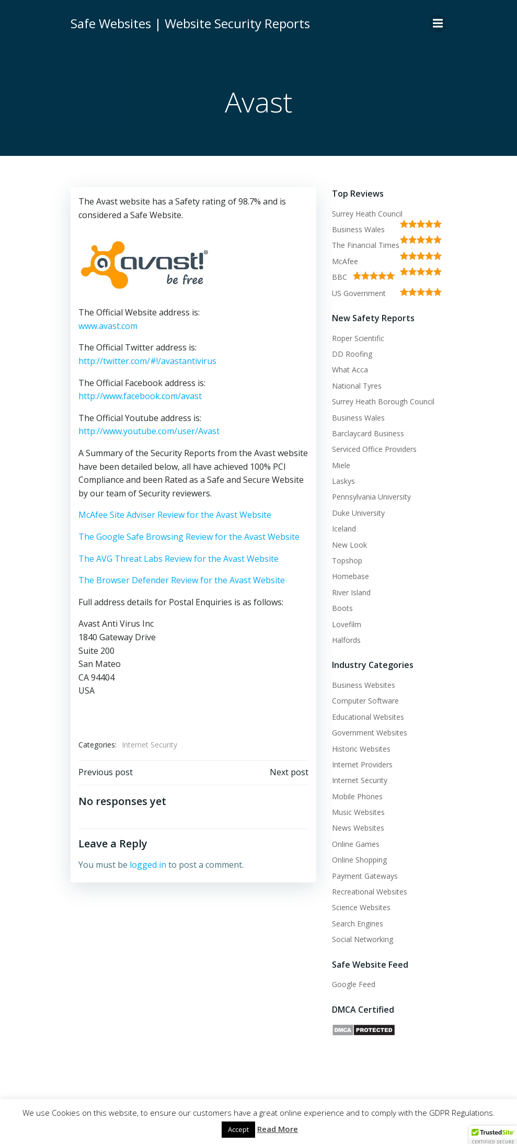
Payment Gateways (365, 876)
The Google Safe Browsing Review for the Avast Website (189, 536)
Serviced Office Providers (374, 449)
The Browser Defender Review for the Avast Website (181, 580)
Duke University (358, 513)
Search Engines (357, 923)
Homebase (350, 576)
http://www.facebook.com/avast (140, 396)
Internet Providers (362, 764)
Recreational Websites (369, 892)
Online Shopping (359, 860)
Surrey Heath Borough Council (383, 401)
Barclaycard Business (368, 433)
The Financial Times (365, 245)
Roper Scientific (358, 338)
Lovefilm (346, 624)
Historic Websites (361, 749)
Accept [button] (238, 1129)
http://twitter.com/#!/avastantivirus (147, 361)
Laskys (343, 481)
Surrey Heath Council (367, 214)
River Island (351, 592)
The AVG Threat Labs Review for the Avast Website (178, 558)
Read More (277, 1129)
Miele (341, 465)
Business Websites (363, 685)
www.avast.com (107, 326)
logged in (148, 864)
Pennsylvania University (371, 497)
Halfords (346, 640)
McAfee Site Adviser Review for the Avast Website (174, 514)
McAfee (345, 261)
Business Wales (358, 229)
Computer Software (365, 701)
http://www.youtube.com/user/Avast (149, 431)
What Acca (350, 370)
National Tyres (357, 386)
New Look (349, 545)
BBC (339, 277)
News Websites (358, 828)
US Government (359, 293)
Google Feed (353, 984)
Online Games (356, 844)
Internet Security (149, 745)
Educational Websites (368, 717)
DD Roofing (352, 354)
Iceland (344, 529)
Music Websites (358, 812)
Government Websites (369, 733)
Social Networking (362, 939)
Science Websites (361, 907)
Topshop (347, 560)
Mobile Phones (357, 796)
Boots (342, 608)
